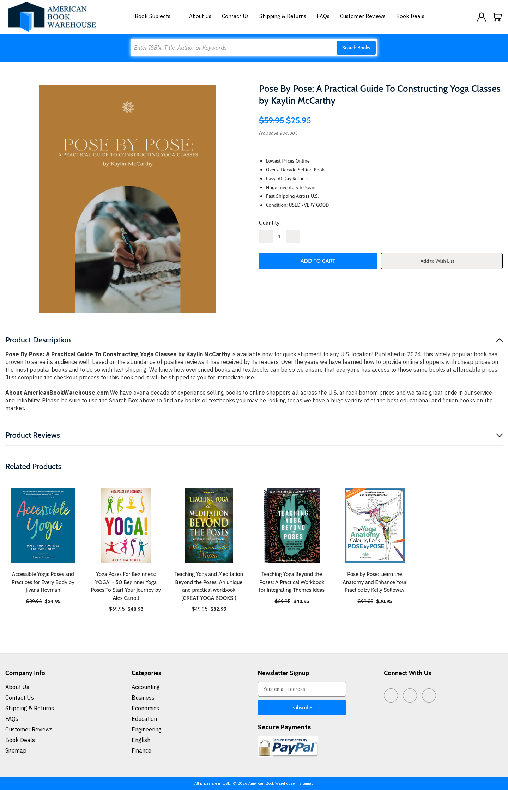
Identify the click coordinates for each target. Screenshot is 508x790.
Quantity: (270, 222)
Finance (141, 750)
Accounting (146, 687)
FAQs (323, 16)
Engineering (147, 729)
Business (143, 697)
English (141, 739)
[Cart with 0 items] (497, 17)
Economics (145, 708)
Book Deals (410, 16)
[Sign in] (481, 17)
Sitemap (15, 750)
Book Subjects (157, 16)
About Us (200, 16)
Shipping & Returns (282, 16)
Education (144, 718)
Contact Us (235, 16)
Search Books (356, 47)
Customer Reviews (363, 16)
